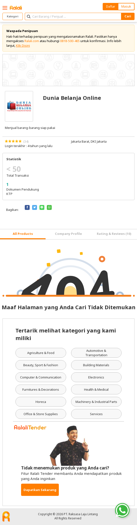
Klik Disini (23, 45)
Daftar (110, 6)
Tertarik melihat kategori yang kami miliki (65, 334)
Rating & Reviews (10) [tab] (114, 233)
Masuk (126, 6)
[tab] (23, 234)
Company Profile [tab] (68, 233)
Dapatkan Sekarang (40, 490)
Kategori (12, 16)
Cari (128, 16)
